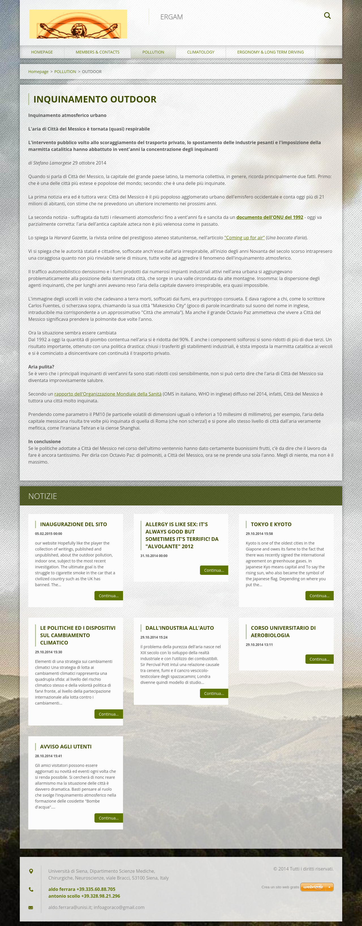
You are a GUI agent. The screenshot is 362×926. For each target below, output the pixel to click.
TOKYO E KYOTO (271, 528)
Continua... (108, 600)
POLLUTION (153, 56)
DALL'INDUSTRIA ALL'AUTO (180, 632)
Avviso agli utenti (66, 751)
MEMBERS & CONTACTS (98, 56)
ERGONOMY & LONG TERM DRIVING (270, 56)
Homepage (42, 56)
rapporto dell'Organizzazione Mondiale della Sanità (107, 398)
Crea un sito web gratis (280, 887)
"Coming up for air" (244, 242)
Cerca (327, 16)
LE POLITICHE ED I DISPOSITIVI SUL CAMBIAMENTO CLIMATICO (78, 640)
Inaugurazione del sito (73, 528)
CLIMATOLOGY (200, 56)
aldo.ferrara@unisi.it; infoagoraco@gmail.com (96, 912)
